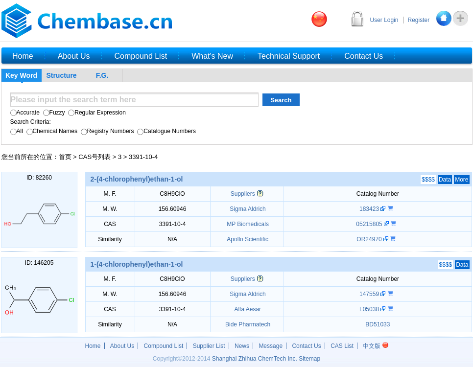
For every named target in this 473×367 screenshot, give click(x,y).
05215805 (370, 224)
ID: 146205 (39, 262)
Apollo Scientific (247, 239)
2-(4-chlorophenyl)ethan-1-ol (137, 179)
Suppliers (243, 193)
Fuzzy (53, 112)
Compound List (164, 346)
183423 (369, 209)
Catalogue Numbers (166, 131)
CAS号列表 (94, 157)
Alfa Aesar (247, 309)
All (16, 131)
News (242, 346)
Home (93, 346)
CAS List (342, 346)
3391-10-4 (143, 157)
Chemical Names (50, 131)
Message (271, 346)
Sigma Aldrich (247, 209)
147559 (369, 294)
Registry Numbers (106, 131)
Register (419, 20)
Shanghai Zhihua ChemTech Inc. (254, 358)
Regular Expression (96, 112)
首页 (65, 157)
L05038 (369, 309)
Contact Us (306, 346)
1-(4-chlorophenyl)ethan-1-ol (137, 264)
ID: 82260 (39, 177)
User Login (384, 20)
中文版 (375, 346)
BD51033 (377, 324)
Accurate (25, 112)
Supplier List (209, 346)
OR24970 (369, 239)
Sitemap (309, 358)
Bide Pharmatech (247, 324)
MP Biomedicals (247, 224)
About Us (122, 346)
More (461, 179)
